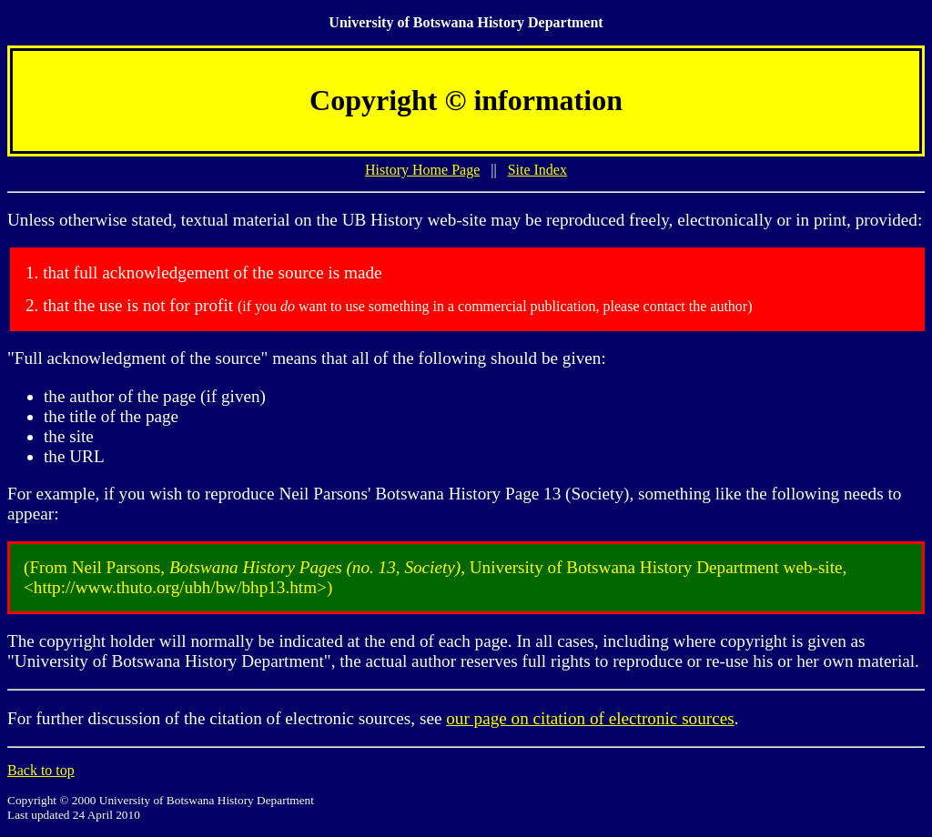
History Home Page (422, 169)
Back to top (41, 770)
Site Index (537, 169)
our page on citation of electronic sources (590, 718)
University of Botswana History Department (466, 22)
